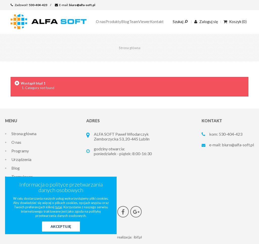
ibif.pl (138, 237)
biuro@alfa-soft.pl (82, 5)
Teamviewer (22, 176)
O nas (16, 142)
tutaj (58, 207)
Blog (15, 168)
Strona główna (129, 48)
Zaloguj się (206, 21)
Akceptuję (61, 226)
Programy (20, 150)
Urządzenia (21, 159)
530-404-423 (230, 134)
